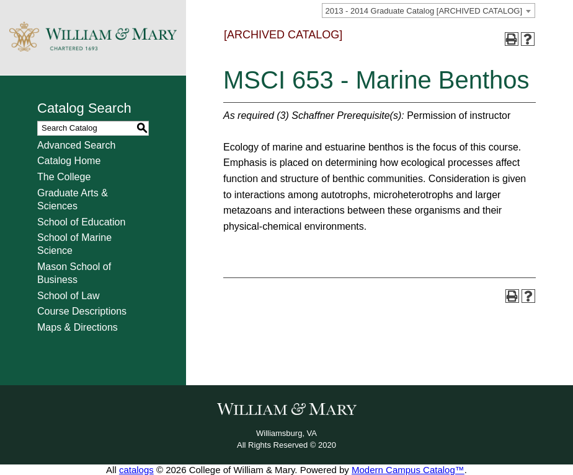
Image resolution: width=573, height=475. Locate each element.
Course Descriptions (82, 311)
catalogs (136, 469)
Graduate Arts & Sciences (72, 199)
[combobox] (428, 10)
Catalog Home (68, 160)
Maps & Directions (77, 327)
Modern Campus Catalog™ (408, 469)
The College (64, 177)
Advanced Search (76, 145)
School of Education (81, 222)
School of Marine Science (74, 244)
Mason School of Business (74, 273)
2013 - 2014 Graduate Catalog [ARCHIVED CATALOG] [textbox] (424, 10)
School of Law (68, 295)
